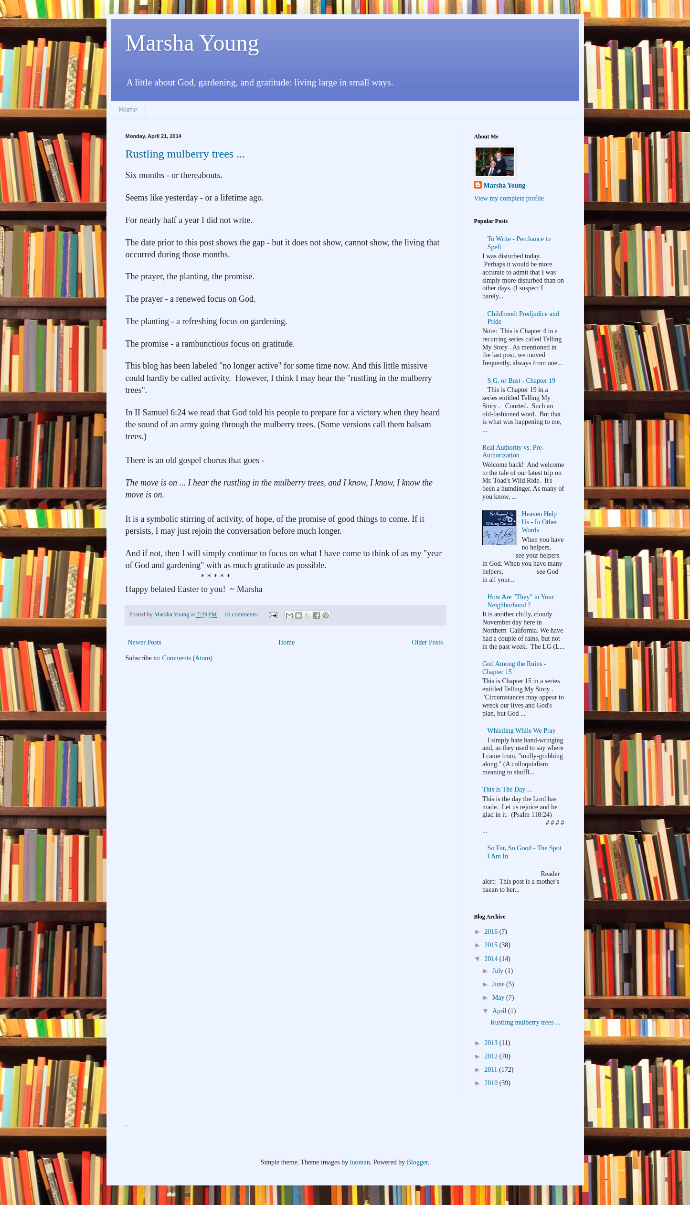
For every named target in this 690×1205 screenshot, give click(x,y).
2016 (491, 931)
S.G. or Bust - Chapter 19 (522, 380)
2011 (491, 1069)
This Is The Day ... (507, 789)
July (498, 970)
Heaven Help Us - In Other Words (539, 522)
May (499, 997)
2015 (491, 945)
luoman (360, 1162)
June (499, 984)
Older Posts (427, 642)
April (500, 1011)
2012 (491, 1056)
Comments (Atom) (187, 658)
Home (128, 110)
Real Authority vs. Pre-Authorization (513, 451)
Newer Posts (144, 642)
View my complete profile (509, 198)
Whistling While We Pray (522, 730)
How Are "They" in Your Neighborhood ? (521, 601)
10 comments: (242, 614)
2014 (491, 958)
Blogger (417, 1162)
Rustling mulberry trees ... (185, 154)
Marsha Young (192, 42)
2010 (491, 1083)
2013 (491, 1042)
